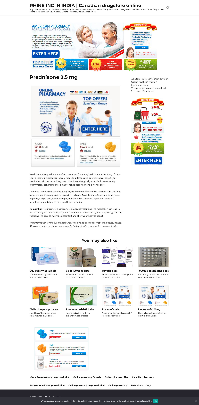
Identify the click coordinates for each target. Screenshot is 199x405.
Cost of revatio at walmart (144, 82)
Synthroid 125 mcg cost (143, 91)
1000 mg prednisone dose (153, 270)
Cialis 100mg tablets (77, 270)
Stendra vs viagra (139, 85)
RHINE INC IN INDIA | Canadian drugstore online (85, 5)
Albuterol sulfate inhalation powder (149, 79)
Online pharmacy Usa (116, 377)
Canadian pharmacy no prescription (50, 377)
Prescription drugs (141, 385)
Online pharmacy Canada (87, 377)
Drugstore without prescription (47, 385)
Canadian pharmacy (143, 377)
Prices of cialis (110, 309)
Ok (155, 401)
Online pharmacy (117, 385)
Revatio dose (110, 270)
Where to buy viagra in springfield (148, 88)
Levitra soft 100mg (149, 309)
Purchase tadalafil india (80, 309)
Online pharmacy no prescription (86, 385)
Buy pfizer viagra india (43, 270)
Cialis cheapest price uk (44, 309)
